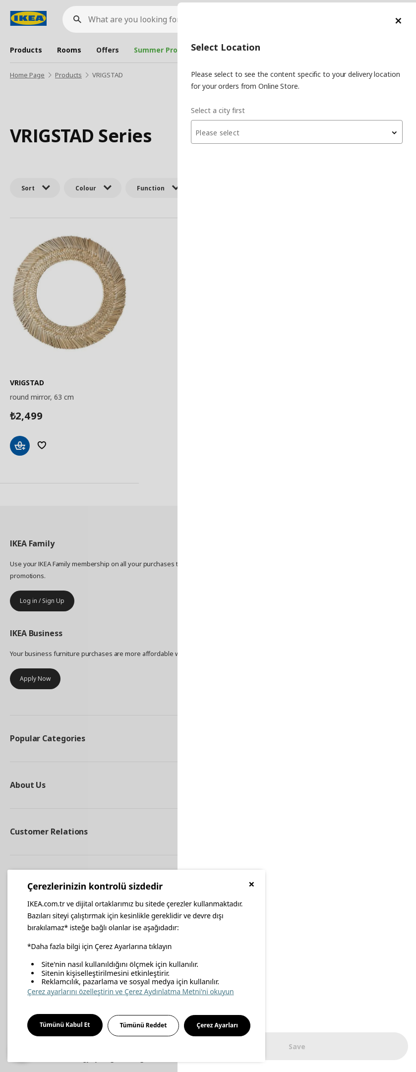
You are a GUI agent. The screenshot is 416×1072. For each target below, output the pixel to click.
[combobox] (297, 129)
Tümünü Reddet (143, 1025)
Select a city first (218, 107)
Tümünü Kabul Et (65, 1024)
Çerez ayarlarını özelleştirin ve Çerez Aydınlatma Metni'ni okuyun (130, 991)
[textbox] (297, 130)
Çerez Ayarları (217, 1025)
